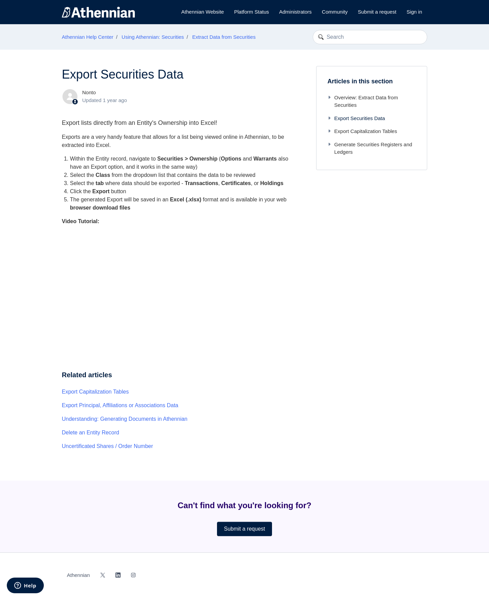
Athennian (78, 575)
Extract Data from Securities (224, 37)
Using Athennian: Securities (153, 37)
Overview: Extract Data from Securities (362, 101)
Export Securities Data (356, 118)
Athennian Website (202, 12)
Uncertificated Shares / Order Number (107, 446)
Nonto (89, 92)
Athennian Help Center (87, 37)
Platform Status (251, 12)
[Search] (370, 37)
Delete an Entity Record (90, 432)
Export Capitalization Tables (95, 392)
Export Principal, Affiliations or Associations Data (120, 405)
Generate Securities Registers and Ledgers (369, 148)
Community (335, 12)
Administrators (295, 12)
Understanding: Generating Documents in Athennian (124, 419)
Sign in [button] (414, 12)
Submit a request (377, 12)
